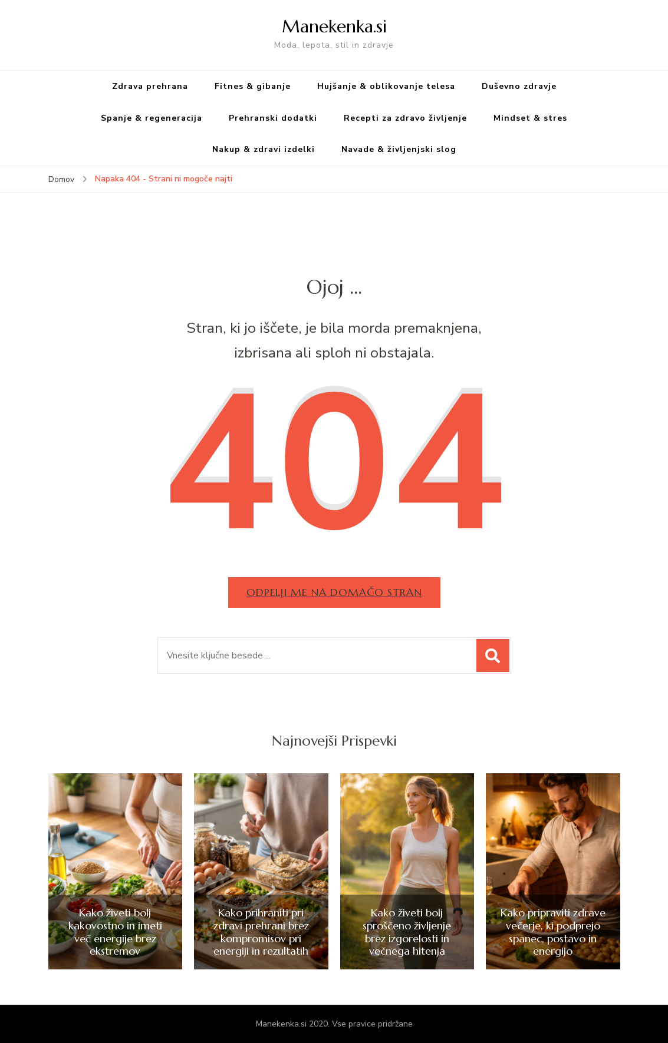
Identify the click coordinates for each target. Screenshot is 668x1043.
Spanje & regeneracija (151, 118)
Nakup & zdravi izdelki (263, 149)
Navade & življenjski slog (398, 149)
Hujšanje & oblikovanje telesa (386, 86)
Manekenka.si (334, 26)
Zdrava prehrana (150, 86)
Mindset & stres (530, 118)
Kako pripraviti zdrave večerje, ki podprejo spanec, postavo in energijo (553, 931)
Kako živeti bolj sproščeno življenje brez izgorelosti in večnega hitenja (407, 931)
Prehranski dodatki (273, 118)
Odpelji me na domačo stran (334, 592)
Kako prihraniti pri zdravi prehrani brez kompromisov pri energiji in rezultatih (261, 931)
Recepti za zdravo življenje (405, 118)
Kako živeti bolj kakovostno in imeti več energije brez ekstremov (115, 931)
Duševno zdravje (519, 86)
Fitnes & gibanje (253, 86)
